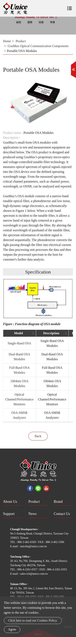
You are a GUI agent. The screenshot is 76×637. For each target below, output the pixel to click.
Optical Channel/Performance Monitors (19, 399)
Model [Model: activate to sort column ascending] (18, 333)
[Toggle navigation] (69, 7)
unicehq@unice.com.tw (33, 546)
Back (38, 436)
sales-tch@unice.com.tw (34, 573)
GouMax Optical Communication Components (38, 46)
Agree (12, 629)
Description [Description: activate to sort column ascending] (51, 333)
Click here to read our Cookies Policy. (33, 620)
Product (21, 41)
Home (7, 41)
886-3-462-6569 (27, 542)
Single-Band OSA (19, 343)
